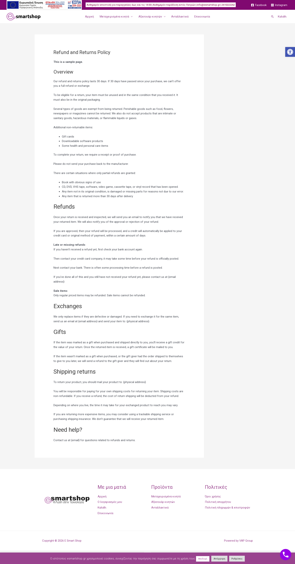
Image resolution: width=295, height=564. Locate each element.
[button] (290, 52)
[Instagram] (279, 5)
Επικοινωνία (202, 16)
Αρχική (89, 16)
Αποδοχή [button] (202, 559)
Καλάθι (282, 16)
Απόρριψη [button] (219, 558)
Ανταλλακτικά (180, 16)
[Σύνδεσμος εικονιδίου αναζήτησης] (272, 16)
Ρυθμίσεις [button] (237, 558)
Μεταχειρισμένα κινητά (114, 16)
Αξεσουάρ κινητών (150, 16)
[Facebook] (259, 5)
